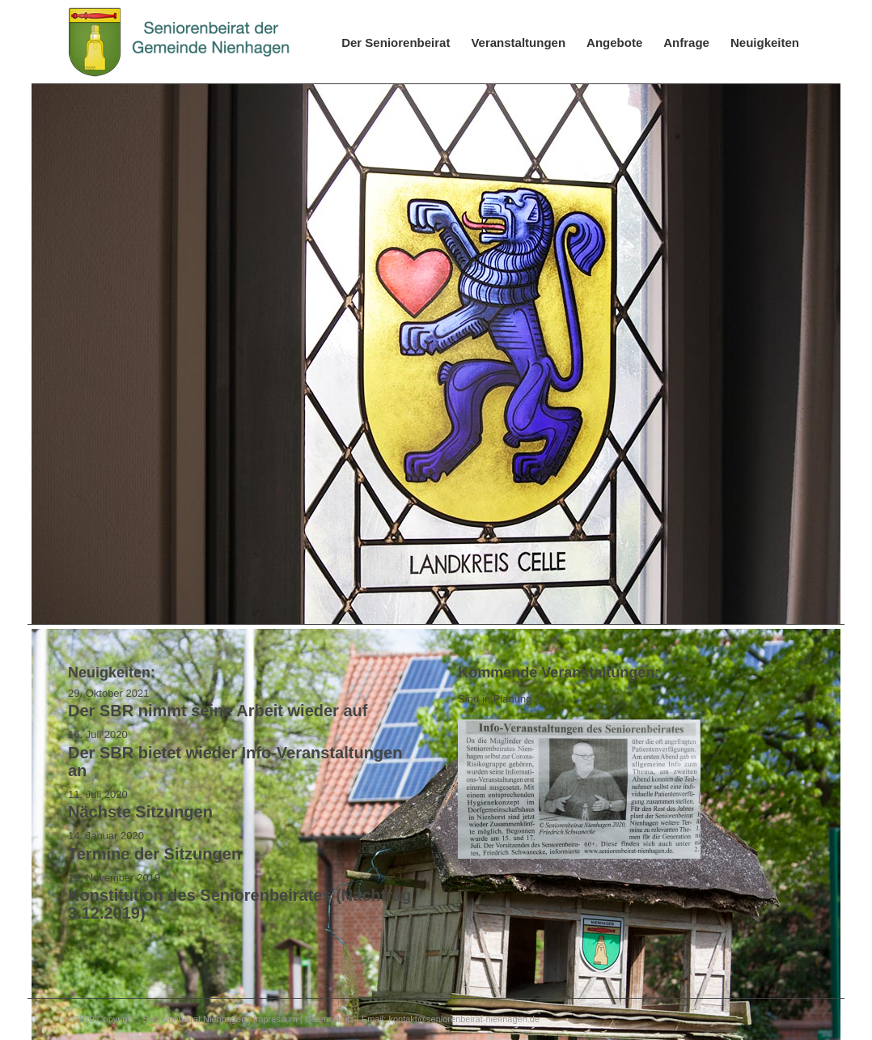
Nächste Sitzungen (140, 812)
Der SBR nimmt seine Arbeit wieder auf (217, 711)
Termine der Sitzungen (154, 854)
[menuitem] (395, 42)
